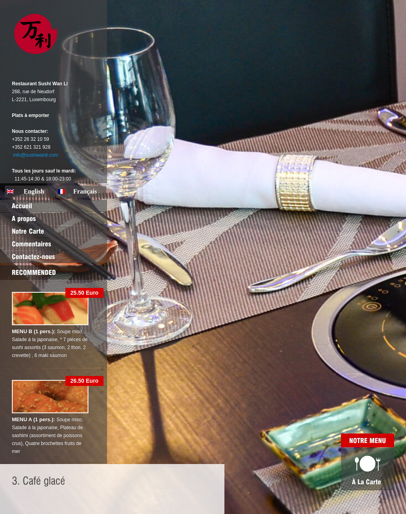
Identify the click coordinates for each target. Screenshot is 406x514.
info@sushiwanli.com (35, 155)
